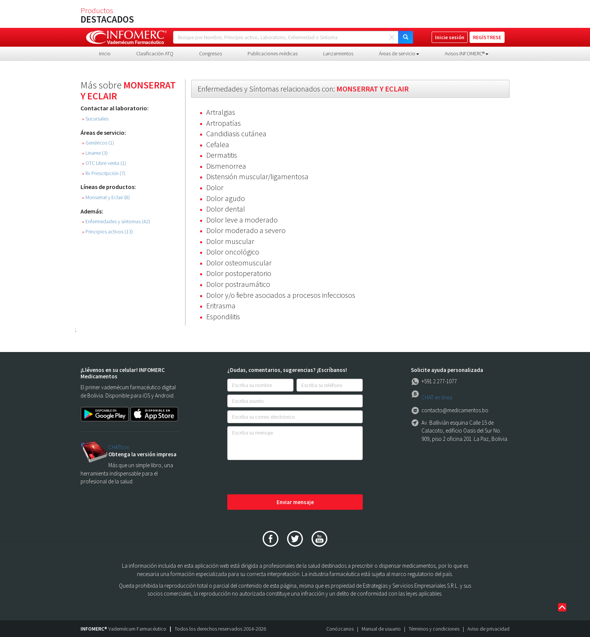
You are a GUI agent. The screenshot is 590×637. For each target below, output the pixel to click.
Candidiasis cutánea (236, 133)
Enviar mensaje (295, 502)
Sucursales (95, 119)
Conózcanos (340, 628)
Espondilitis (223, 316)
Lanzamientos (338, 53)
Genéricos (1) (98, 143)
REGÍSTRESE (487, 37)
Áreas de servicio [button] (399, 53)
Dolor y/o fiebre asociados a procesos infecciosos (280, 295)
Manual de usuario (381, 628)
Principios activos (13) (107, 232)
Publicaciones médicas (273, 53)
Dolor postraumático (238, 284)
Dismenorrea (226, 166)
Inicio (105, 53)
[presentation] (284, 477)
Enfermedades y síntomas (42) (116, 221)
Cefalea (217, 144)
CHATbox (118, 447)
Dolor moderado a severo (246, 230)
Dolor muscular (230, 241)
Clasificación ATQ (154, 53)
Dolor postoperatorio (238, 273)
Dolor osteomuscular (239, 262)
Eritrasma (221, 305)
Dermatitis (221, 155)
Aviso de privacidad (488, 628)
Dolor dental (225, 208)
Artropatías (223, 123)
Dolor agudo (225, 198)
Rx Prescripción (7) (103, 173)
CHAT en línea (436, 397)
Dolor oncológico (232, 251)
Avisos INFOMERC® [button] (466, 53)
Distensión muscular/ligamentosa (257, 176)
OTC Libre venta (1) (104, 163)
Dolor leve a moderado (242, 219)
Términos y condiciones (434, 628)
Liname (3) (95, 153)
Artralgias (220, 112)
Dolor (215, 187)
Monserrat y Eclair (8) (106, 197)
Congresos (210, 53)
